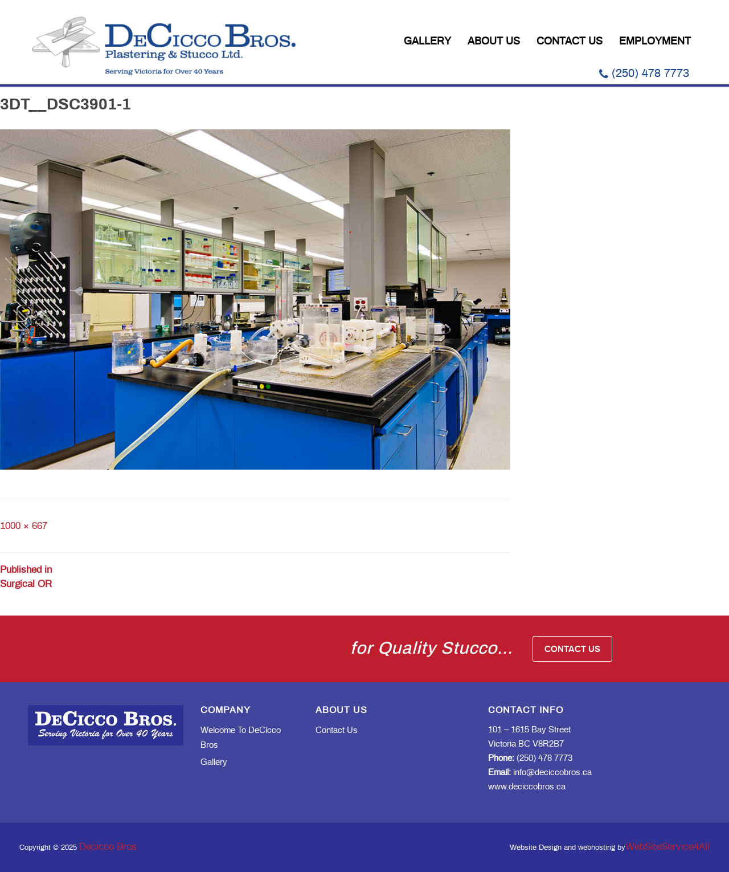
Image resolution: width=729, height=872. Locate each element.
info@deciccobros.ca (540, 772)
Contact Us (569, 41)
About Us (494, 41)
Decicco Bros (108, 846)
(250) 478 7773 (644, 73)
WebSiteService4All (667, 846)
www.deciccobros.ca (527, 787)
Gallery (427, 41)
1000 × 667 (23, 526)
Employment (655, 41)
